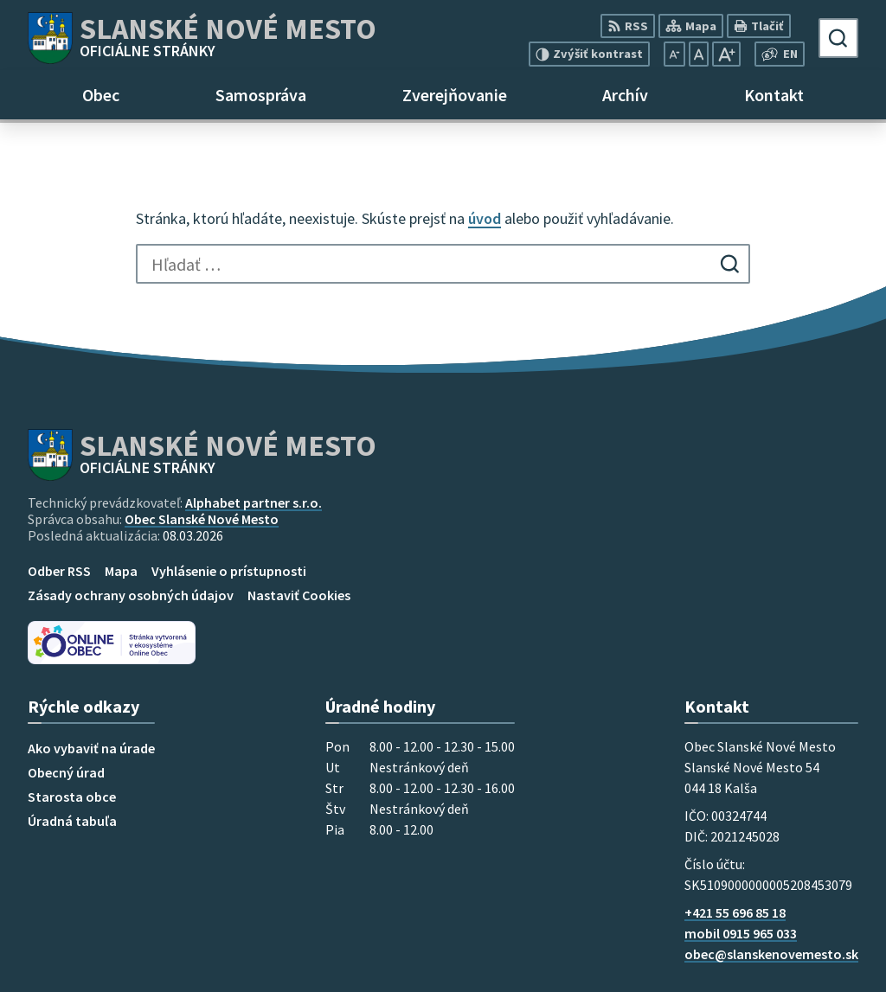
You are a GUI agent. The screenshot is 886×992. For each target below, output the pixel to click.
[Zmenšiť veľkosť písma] (674, 54)
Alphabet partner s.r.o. (253, 502)
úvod (484, 218)
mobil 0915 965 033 (740, 933)
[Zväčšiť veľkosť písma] (726, 54)
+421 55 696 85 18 (735, 912)
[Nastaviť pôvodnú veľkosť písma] (699, 54)
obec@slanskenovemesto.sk (771, 954)
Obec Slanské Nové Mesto (202, 519)
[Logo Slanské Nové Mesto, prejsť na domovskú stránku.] (202, 38)
